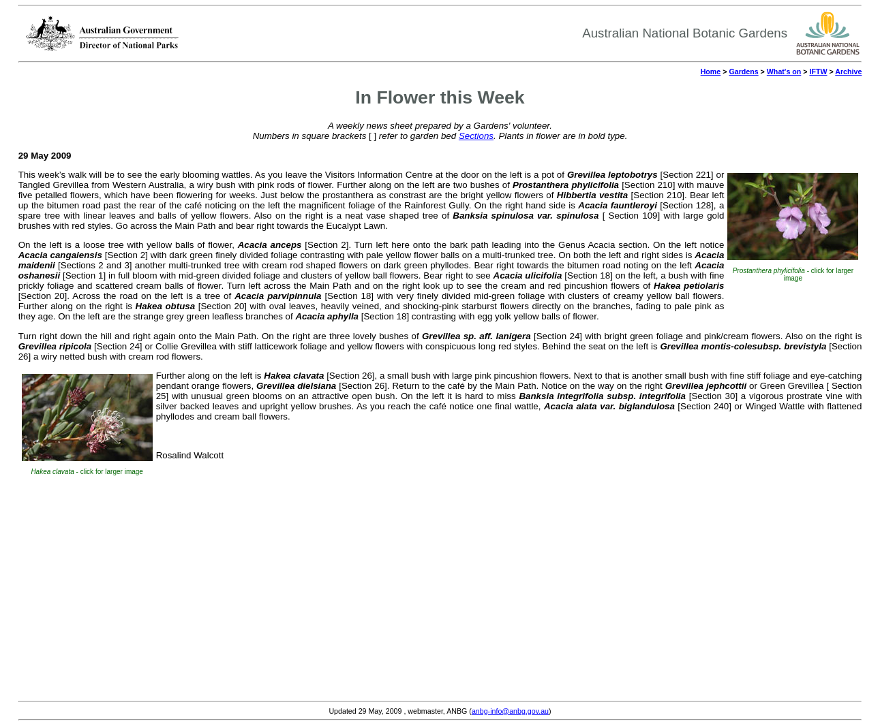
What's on (784, 71)
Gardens (743, 71)
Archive (848, 71)
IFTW (818, 71)
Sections (476, 136)
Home (711, 71)
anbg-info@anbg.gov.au (510, 711)
